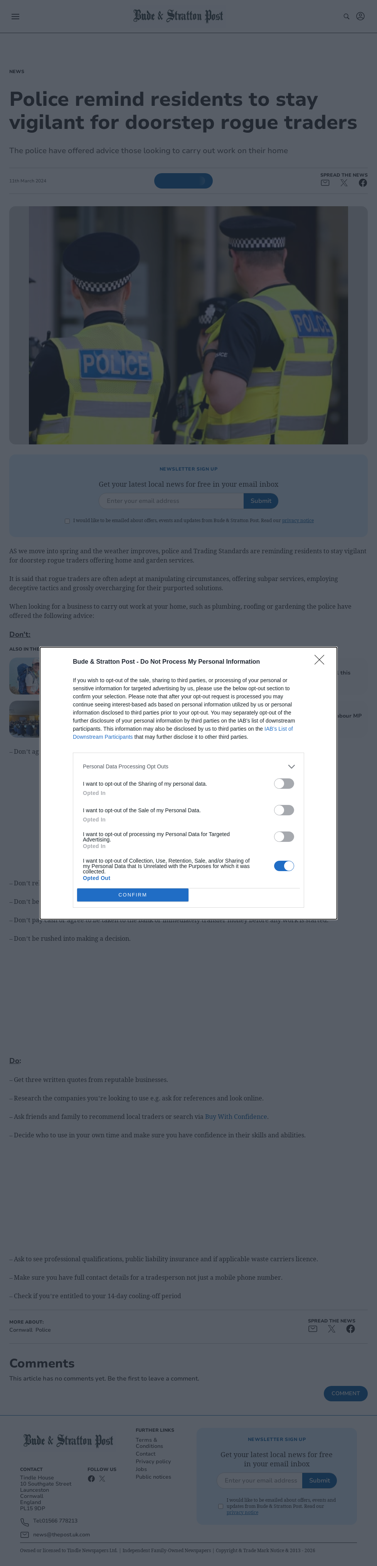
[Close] (322, 662)
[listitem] (188, 767)
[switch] (284, 783)
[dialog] (188, 783)
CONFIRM (132, 895)
